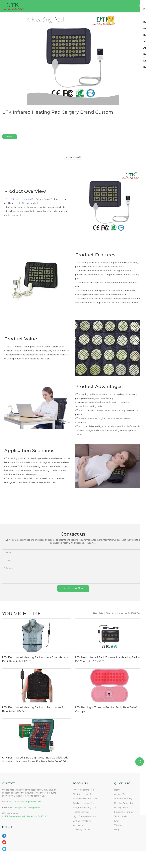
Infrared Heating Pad (83, 790)
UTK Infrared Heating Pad (22, 199)
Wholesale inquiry (123, 798)
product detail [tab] (73, 157)
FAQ (116, 821)
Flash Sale (98, 613)
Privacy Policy (121, 807)
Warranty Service (81, 829)
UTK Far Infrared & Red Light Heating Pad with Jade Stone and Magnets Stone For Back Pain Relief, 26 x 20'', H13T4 (35, 759)
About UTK (119, 794)
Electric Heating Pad (83, 794)
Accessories (79, 825)
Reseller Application (124, 803)
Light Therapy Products (84, 816)
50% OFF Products (82, 821)
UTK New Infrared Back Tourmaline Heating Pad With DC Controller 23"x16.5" (109, 659)
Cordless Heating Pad (84, 803)
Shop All (110, 613)
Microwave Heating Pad (85, 798)
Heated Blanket (81, 812)
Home (117, 790)
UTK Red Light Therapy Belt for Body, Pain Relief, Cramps (106, 709)
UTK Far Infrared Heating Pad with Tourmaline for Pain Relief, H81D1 (34, 709)
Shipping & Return (123, 812)
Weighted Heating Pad (84, 807)
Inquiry (9, 137)
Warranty (118, 825)
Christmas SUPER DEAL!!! (129, 613)
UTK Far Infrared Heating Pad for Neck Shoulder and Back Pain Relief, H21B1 (35, 659)
